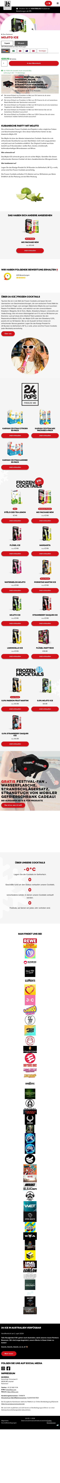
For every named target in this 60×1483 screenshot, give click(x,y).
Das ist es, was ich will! (13, 805)
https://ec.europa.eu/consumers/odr (13, 1404)
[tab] (5, 51)
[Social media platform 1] (3, 1369)
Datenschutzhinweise (28, 1421)
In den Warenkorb (34, 63)
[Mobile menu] (57, 3)
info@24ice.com (11, 1390)
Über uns (8, 333)
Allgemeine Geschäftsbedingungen (9, 1422)
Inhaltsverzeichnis (41, 1421)
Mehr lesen (9, 1353)
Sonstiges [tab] (42, 51)
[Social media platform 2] (8, 1369)
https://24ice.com (12, 1392)
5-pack (7, 43)
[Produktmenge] (4, 63)
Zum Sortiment (7, 34)
